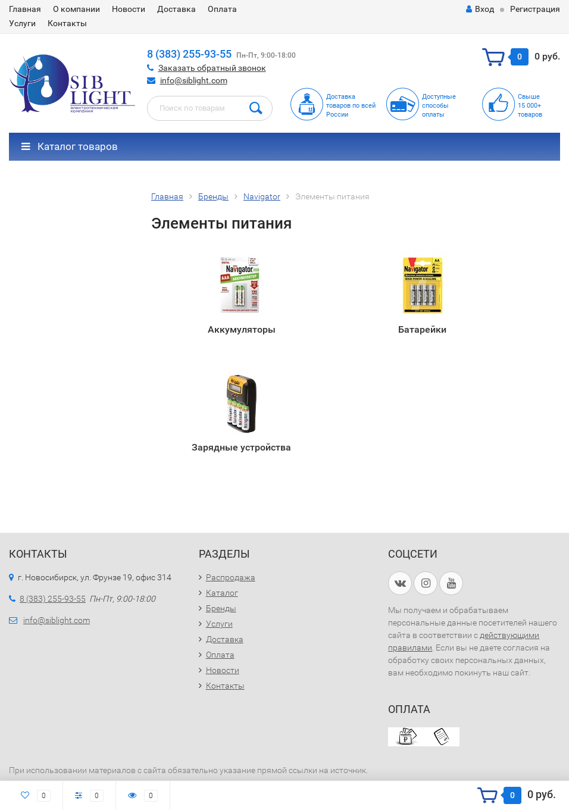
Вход (480, 9)
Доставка (176, 9)
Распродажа (230, 577)
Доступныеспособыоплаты (439, 105)
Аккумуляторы (242, 329)
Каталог (222, 593)
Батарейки (422, 329)
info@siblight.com (193, 80)
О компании (76, 9)
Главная (25, 9)
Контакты (67, 23)
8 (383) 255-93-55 (189, 54)
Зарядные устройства (241, 447)
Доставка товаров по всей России (351, 105)
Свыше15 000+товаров (530, 105)
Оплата (222, 9)
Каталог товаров (69, 146)
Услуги (22, 23)
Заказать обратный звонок (212, 68)
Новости (128, 9)
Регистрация (535, 9)
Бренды (221, 608)
